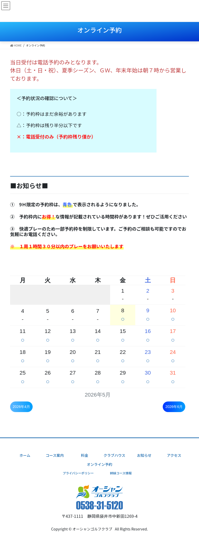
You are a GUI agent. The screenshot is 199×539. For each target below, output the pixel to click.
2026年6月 (174, 407)
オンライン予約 (99, 464)
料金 (84, 455)
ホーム (24, 455)
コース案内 (55, 455)
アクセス (174, 455)
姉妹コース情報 (120, 473)
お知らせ (144, 455)
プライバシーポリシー (78, 473)
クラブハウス (114, 455)
